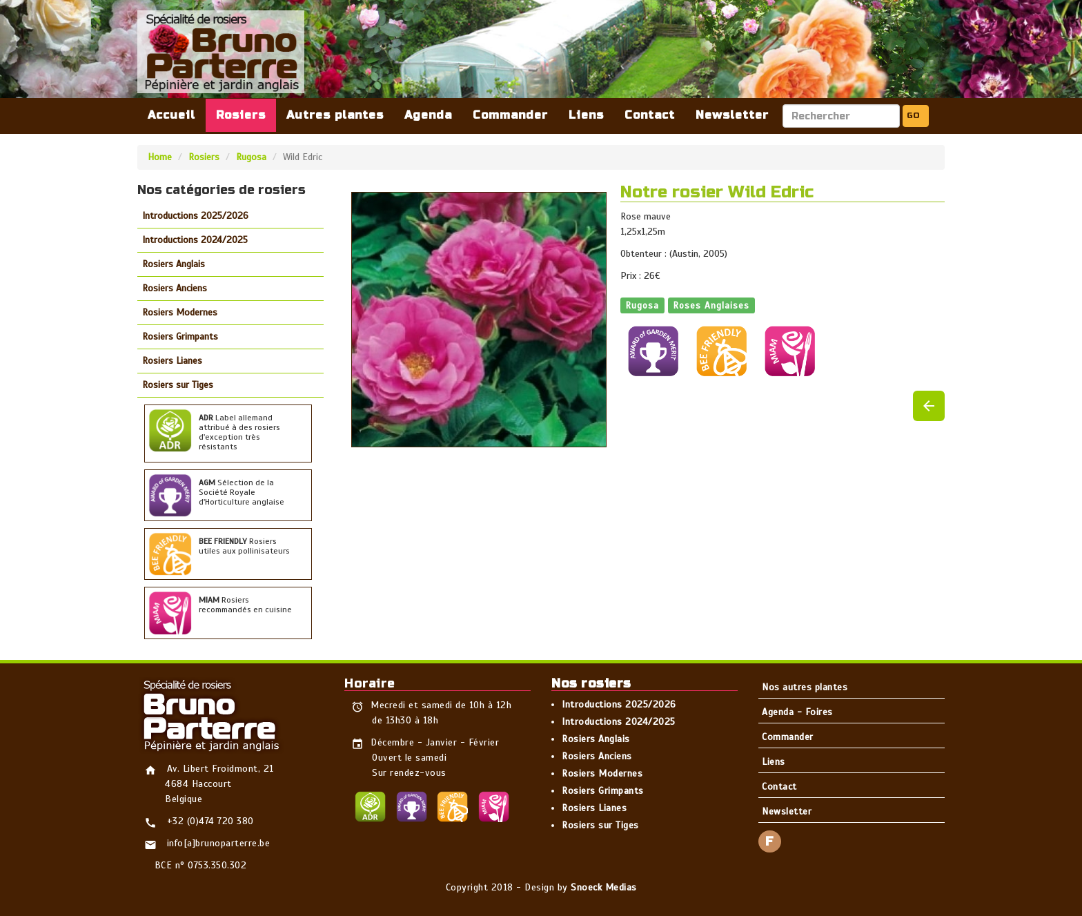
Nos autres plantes (804, 687)
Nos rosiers (591, 683)
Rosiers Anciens (174, 288)
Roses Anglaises (711, 305)
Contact (649, 114)
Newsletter (732, 114)
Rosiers (241, 114)
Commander (510, 114)
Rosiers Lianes (172, 361)
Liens (586, 114)
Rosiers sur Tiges (177, 385)
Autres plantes (335, 114)
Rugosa (251, 157)
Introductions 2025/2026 (195, 216)
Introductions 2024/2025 (195, 240)
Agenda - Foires (797, 712)
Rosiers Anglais (173, 264)
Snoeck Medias (604, 887)
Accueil (171, 114)
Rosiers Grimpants (180, 336)
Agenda (428, 114)
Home (160, 157)
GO (913, 115)
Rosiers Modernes (179, 312)
